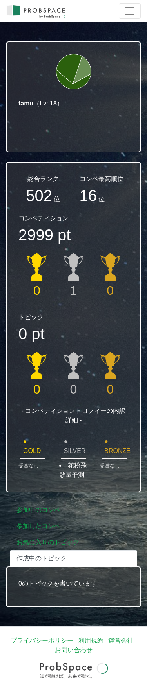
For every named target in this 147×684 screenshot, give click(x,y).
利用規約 (90, 640)
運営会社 (120, 640)
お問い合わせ (74, 650)
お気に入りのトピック (47, 542)
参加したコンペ (38, 526)
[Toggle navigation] (130, 11)
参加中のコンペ (38, 510)
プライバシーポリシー (42, 640)
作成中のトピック (41, 558)
